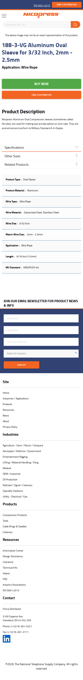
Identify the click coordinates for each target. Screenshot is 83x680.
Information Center (13, 550)
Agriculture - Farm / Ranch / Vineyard (23, 445)
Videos (6, 573)
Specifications (14, 147)
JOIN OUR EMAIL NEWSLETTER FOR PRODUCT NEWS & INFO (41, 303)
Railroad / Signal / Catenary (17, 485)
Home (6, 392)
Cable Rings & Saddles (15, 526)
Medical (7, 468)
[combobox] (41, 354)
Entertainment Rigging (15, 456)
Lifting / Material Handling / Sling (20, 462)
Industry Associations (14, 584)
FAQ (5, 579)
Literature (8, 562)
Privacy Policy (10, 427)
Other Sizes (12, 156)
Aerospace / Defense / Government (22, 451)
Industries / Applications (16, 398)
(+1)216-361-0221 (21, 626)
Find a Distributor (66, 4)
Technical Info (10, 567)
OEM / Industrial (11, 473)
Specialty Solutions (13, 490)
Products (7, 404)
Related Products (17, 164)
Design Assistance (13, 556)
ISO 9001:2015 (42, 5)
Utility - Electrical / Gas (15, 496)
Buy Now (41, 83)
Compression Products (15, 515)
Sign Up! (21, 364)
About (6, 421)
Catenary (8, 532)
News (6, 415)
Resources (8, 409)
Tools (5, 520)
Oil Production (10, 479)
